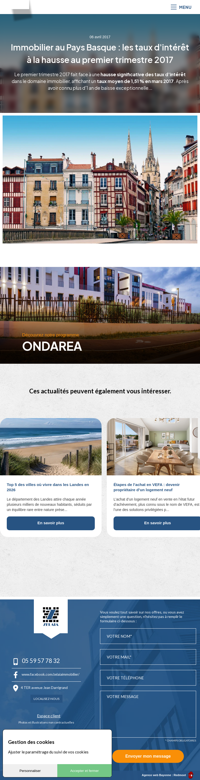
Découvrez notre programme (51, 334)
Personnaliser (30, 771)
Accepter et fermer (84, 771)
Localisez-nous (46, 698)
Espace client (46, 714)
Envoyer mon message (148, 756)
